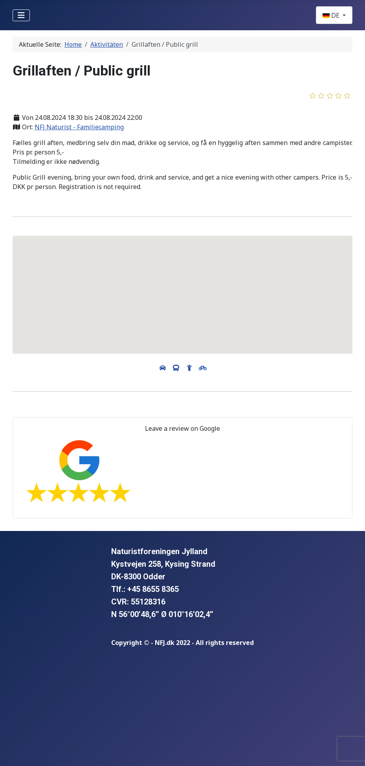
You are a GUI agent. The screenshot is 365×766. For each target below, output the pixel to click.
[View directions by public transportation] (176, 368)
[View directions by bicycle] (203, 368)
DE (332, 15)
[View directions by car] (163, 368)
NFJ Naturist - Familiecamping (79, 127)
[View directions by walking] (190, 368)
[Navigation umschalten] (21, 15)
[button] (183, 287)
